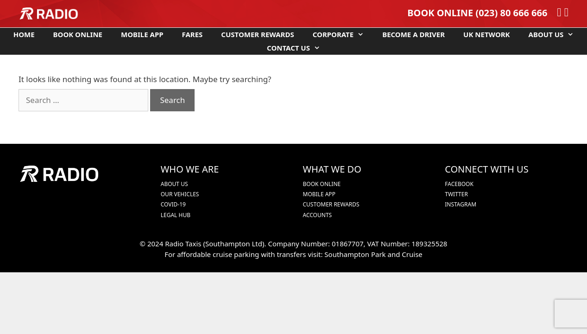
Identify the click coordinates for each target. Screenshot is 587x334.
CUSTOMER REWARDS (257, 34)
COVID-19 (173, 204)
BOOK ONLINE (440, 12)
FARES (192, 34)
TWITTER (456, 194)
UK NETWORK (486, 34)
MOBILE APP (142, 34)
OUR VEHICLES (180, 194)
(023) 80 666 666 (511, 12)
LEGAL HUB (175, 215)
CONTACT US (298, 48)
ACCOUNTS (317, 215)
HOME (24, 34)
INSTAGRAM (460, 204)
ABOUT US (556, 34)
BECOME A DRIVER (413, 34)
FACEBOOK (459, 184)
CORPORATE (343, 34)
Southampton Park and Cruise (373, 254)
